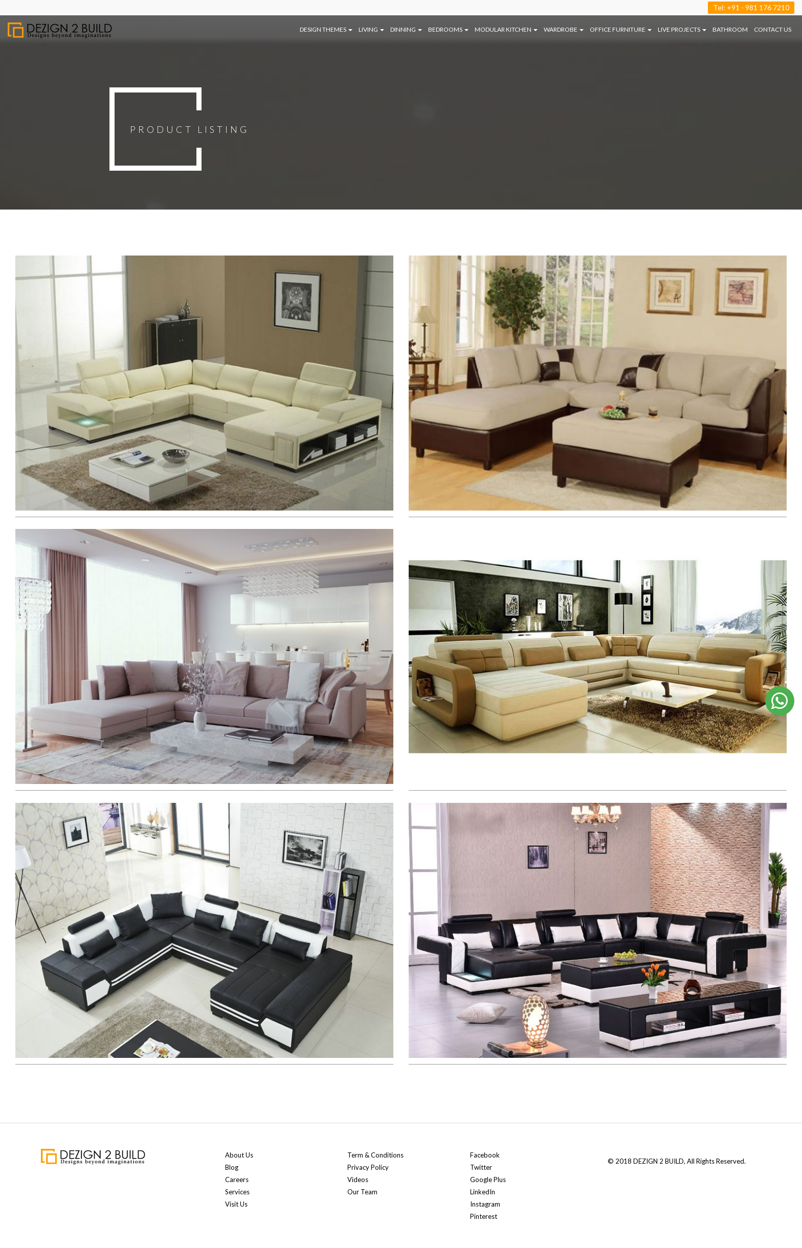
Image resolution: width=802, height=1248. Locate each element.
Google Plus (488, 1179)
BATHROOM (730, 29)
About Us (239, 1155)
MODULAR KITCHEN (506, 29)
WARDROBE (564, 29)
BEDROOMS (448, 29)
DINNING (406, 29)
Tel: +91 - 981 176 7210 (751, 7)
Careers (237, 1179)
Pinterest (483, 1216)
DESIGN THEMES (326, 29)
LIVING (371, 29)
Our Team (362, 1192)
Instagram (485, 1204)
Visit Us (236, 1204)
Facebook (485, 1155)
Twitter (481, 1167)
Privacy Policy (368, 1167)
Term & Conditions (375, 1155)
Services (237, 1192)
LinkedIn (482, 1192)
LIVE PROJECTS (682, 29)
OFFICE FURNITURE (621, 29)
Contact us (772, 29)
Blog (231, 1167)
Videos (357, 1179)
